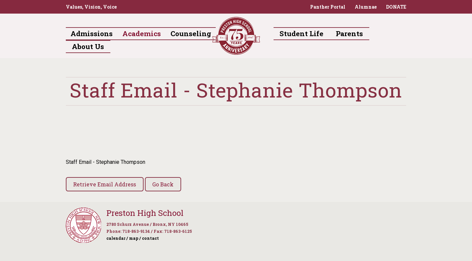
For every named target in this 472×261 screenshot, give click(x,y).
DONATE (396, 7)
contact (150, 238)
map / (135, 238)
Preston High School (144, 213)
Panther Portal (327, 7)
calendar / (117, 238)
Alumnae (366, 7)
